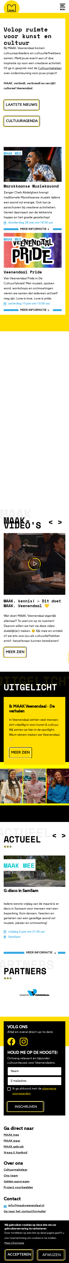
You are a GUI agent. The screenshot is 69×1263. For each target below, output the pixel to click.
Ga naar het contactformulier (25, 1211)
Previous (50, 522)
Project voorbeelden (18, 1187)
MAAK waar (12, 1140)
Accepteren (19, 1255)
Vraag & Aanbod (15, 1152)
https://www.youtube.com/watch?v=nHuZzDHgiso (34, 564)
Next (59, 522)
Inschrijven (26, 1106)
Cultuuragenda (22, 121)
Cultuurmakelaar (50, 68)
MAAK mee (11, 1135)
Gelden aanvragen (16, 1181)
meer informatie (33, 229)
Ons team (11, 1175)
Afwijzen (51, 1255)
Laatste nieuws (21, 105)
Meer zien (15, 652)
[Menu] (62, 7)
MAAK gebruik (14, 1146)
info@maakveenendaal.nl (26, 1205)
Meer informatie (14, 1243)
